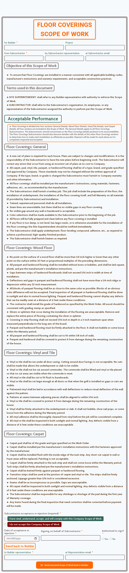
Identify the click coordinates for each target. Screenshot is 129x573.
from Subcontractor (15, 53)
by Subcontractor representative (62, 53)
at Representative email (78, 552)
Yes (106, 539)
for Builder (10, 42)
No (113, 539)
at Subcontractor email (98, 53)
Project (69, 42)
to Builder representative (18, 552)
